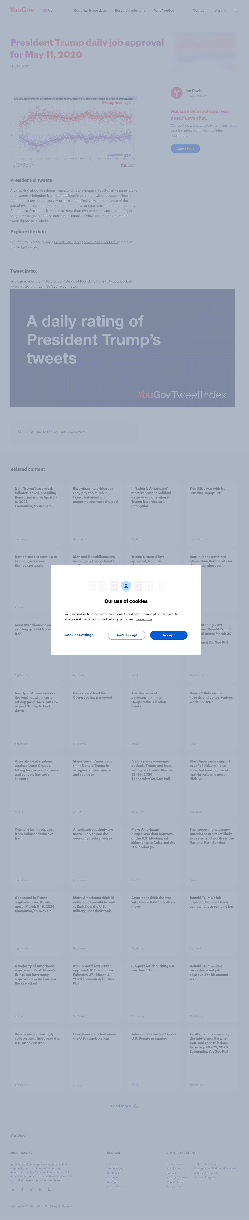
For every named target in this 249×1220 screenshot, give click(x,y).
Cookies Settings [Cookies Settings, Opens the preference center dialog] (79, 635)
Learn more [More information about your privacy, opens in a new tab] (144, 619)
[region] (126, 610)
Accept (169, 635)
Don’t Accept (127, 635)
